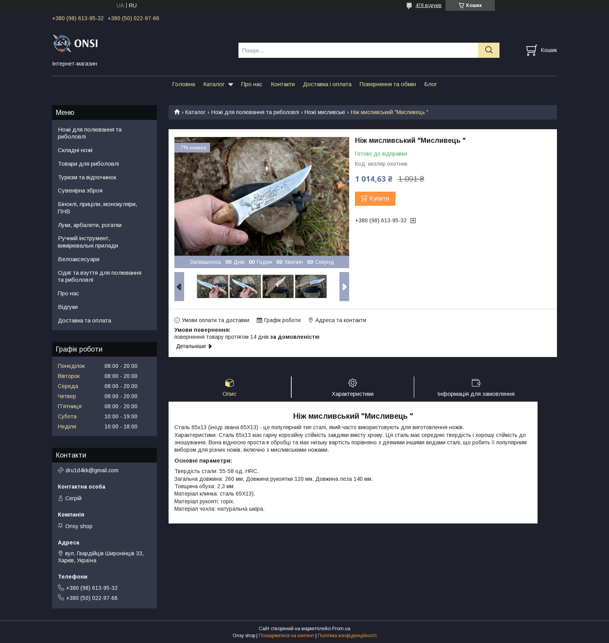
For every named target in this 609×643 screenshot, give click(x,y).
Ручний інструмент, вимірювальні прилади (88, 242)
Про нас (252, 84)
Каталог (213, 84)
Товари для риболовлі (88, 163)
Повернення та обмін (388, 84)
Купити (379, 198)
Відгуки (68, 306)
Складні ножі (75, 150)
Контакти (283, 84)
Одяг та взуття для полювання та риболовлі (99, 276)
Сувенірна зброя (80, 190)
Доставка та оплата (84, 320)
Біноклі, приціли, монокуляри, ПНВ (97, 208)
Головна (183, 84)
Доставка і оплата (327, 84)
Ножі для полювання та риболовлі (255, 112)
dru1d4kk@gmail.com (92, 470)
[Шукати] (488, 50)
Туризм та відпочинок (87, 177)
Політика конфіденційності (347, 635)
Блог (430, 84)
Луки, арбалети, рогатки (90, 225)
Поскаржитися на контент (286, 635)
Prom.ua (341, 628)
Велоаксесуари (78, 259)
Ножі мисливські (324, 112)
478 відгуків (429, 5)
